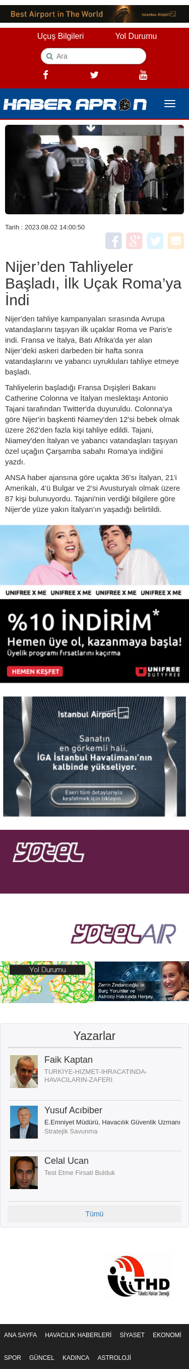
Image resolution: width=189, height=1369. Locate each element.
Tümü (95, 1214)
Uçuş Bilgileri (60, 36)
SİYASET (132, 1335)
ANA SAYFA (20, 1335)
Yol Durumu (136, 36)
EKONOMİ (167, 1335)
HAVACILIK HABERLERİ (78, 1335)
